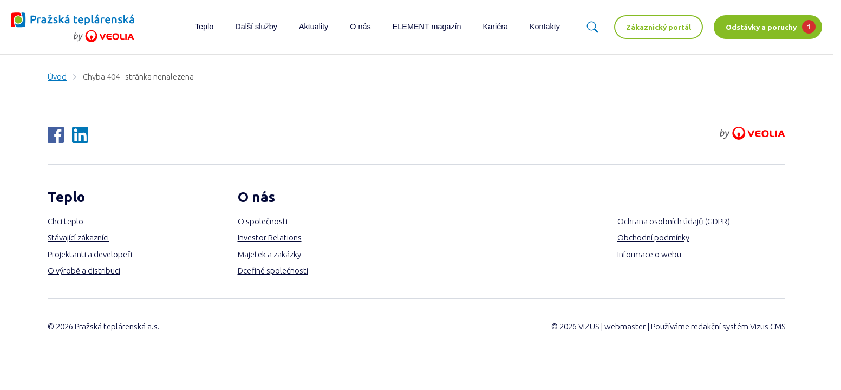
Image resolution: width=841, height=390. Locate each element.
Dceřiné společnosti (273, 270)
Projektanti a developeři (90, 254)
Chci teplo (65, 221)
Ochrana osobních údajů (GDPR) (673, 221)
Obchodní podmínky (653, 237)
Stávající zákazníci (78, 237)
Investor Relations (270, 237)
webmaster (625, 326)
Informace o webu (649, 254)
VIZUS (588, 326)
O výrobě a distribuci (84, 270)
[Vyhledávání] (592, 27)
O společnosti (263, 221)
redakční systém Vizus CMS (738, 326)
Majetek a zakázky (269, 254)
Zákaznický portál (658, 27)
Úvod (57, 76)
